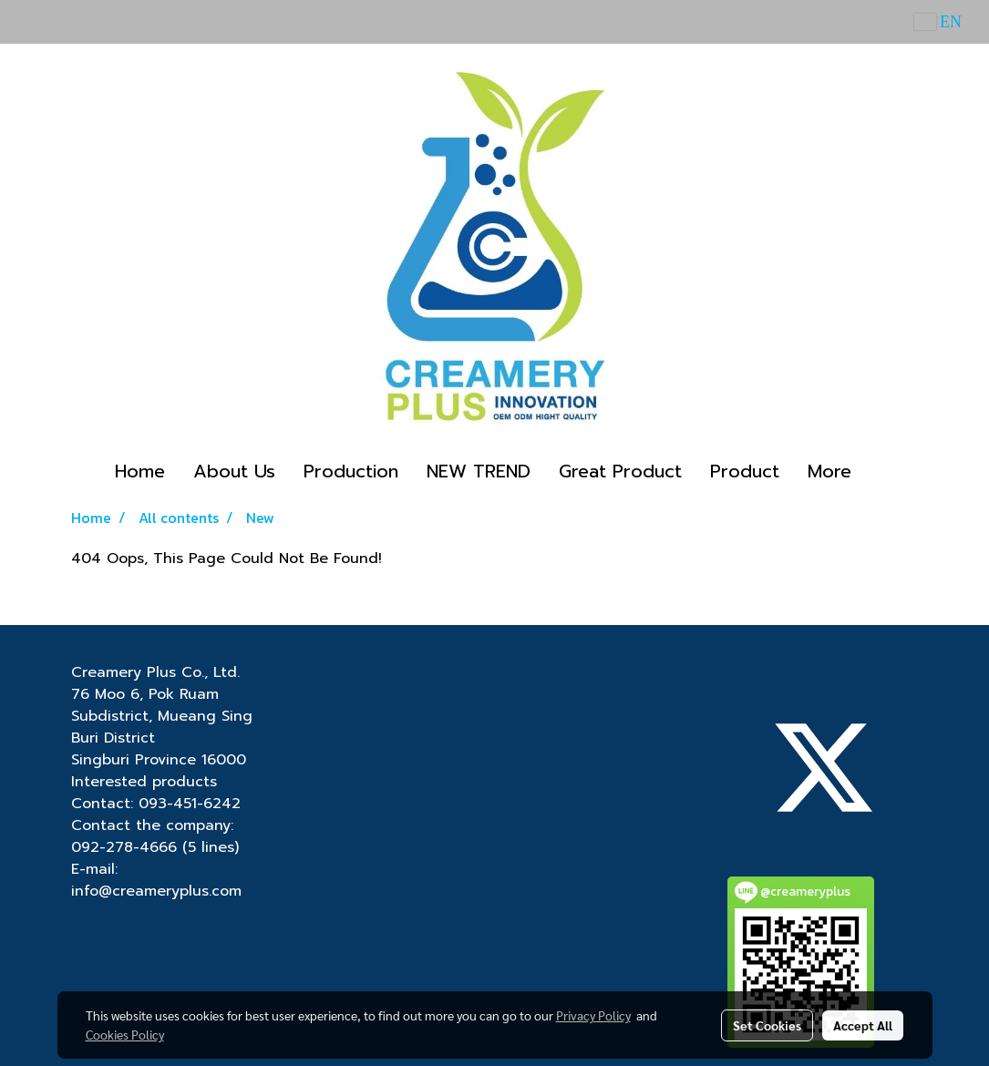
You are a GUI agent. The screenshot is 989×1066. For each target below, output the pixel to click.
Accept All (862, 1025)
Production (351, 471)
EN (938, 22)
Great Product (620, 471)
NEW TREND (479, 471)
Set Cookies (767, 1025)
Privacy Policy (593, 1015)
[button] (881, 471)
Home (140, 471)
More (829, 471)
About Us (234, 471)
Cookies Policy (125, 1034)
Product (744, 471)
